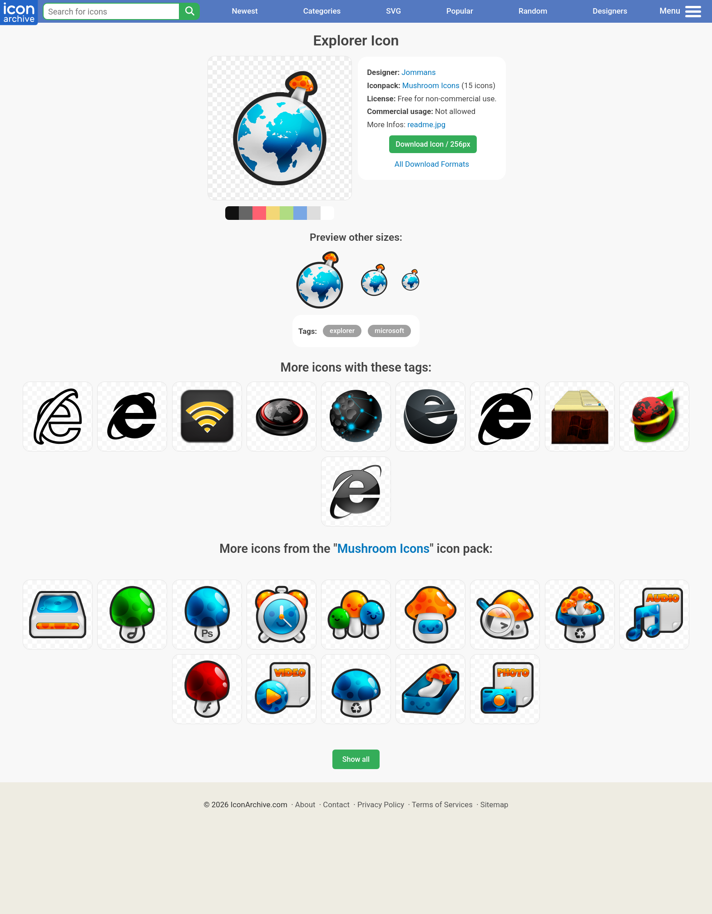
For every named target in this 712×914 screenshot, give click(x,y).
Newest (244, 10)
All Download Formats (432, 164)
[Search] (189, 11)
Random (533, 10)
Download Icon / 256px (433, 144)
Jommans (418, 72)
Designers (610, 10)
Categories (322, 10)
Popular (459, 10)
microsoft (389, 331)
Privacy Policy (380, 804)
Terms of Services (442, 804)
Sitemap (494, 804)
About (305, 804)
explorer (342, 331)
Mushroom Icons (431, 85)
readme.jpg (426, 124)
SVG (393, 10)
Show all (356, 759)
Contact (336, 804)
